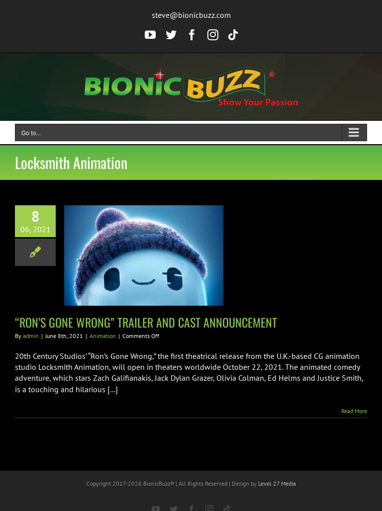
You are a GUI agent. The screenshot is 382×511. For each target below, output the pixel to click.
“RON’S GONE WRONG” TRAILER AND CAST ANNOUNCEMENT (146, 322)
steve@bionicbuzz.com (191, 15)
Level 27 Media (277, 483)
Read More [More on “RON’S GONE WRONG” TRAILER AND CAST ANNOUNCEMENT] (354, 411)
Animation (103, 336)
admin (31, 336)
